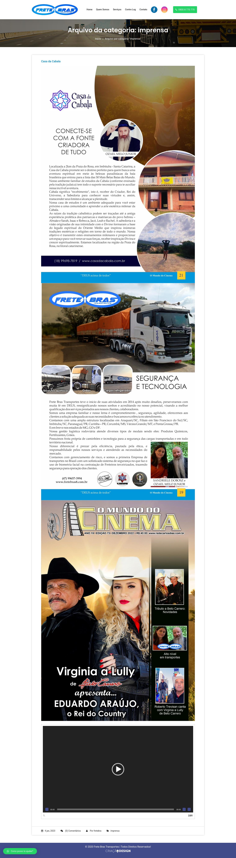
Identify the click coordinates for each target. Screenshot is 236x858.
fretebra (97, 831)
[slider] (115, 809)
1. (44, 815)
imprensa (115, 831)
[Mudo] (184, 809)
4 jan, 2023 (48, 831)
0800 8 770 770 (185, 9)
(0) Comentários (71, 831)
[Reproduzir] (46, 809)
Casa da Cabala (51, 61)
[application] (118, 769)
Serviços (117, 9)
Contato (143, 9)
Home (89, 9)
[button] (118, 769)
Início (98, 38)
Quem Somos (102, 9)
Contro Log (130, 9)
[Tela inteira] (189, 809)
